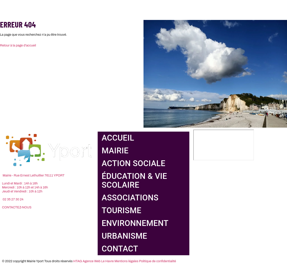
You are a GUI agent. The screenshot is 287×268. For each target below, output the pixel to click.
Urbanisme (124, 236)
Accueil (118, 138)
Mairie (115, 150)
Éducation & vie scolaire (134, 180)
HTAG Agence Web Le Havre (93, 261)
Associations (130, 197)
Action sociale (133, 163)
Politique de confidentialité (157, 261)
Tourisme (121, 210)
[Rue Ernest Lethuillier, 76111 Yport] (223, 145)
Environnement (135, 223)
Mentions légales (126, 261)
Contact (120, 248)
